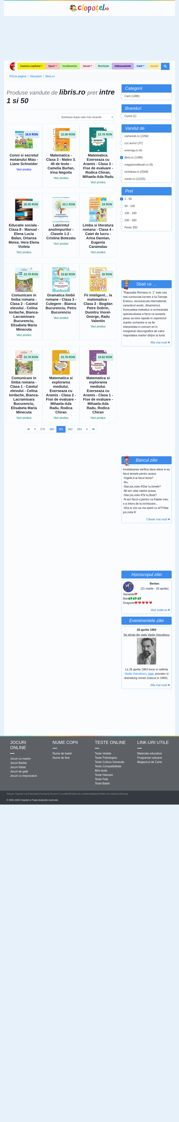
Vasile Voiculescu (136, 673)
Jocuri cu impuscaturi (23, 775)
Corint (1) (130, 116)
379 (42, 429)
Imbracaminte (123, 66)
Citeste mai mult (158, 519)
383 (79, 429)
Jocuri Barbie (18, 762)
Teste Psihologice (106, 757)
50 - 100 (129, 206)
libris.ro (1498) (133, 157)
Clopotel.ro (89, 8)
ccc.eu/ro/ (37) (133, 143)
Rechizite (103, 66)
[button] (165, 66)
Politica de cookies (108, 793)
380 (51, 429)
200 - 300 (130, 220)
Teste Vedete (103, 753)
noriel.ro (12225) (134, 178)
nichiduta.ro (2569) (136, 171)
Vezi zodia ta (160, 609)
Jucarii (154, 66)
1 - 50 (128, 198)
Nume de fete (61, 757)
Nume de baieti (62, 753)
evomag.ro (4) (133, 150)
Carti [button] (139, 66)
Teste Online (110, 742)
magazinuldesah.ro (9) (138, 164)
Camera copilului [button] (30, 66)
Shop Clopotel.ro (12, 66)
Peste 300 (130, 227)
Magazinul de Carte (149, 762)
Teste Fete (101, 779)
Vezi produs (23, 169)
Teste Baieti (102, 783)
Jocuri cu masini (20, 758)
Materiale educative (149, 753)
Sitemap (124, 793)
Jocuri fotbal (17, 767)
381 (61, 429)
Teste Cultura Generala (109, 762)
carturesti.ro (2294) (136, 136)
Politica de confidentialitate (83, 793)
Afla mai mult (160, 342)
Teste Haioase (104, 774)
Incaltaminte (70, 66)
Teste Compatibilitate (108, 766)
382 (70, 429)
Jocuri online (18, 745)
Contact (44, 793)
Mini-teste (101, 770)
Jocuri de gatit (19, 771)
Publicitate (32, 793)
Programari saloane (149, 757)
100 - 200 (130, 213)
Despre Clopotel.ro (16, 793)
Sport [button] (51, 66)
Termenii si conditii (59, 793)
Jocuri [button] (86, 66)
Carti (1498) (131, 96)
